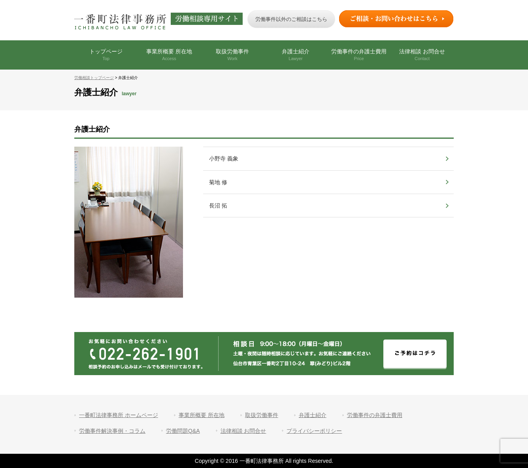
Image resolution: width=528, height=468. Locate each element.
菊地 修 (218, 182)
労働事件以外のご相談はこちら (291, 19)
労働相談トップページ (94, 77)
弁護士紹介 (295, 54)
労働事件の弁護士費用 (359, 54)
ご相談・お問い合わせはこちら (396, 18)
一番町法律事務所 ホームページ (118, 415)
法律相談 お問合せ (422, 54)
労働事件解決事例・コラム (112, 431)
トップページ (106, 54)
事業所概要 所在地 (169, 54)
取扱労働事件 (232, 54)
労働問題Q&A (183, 431)
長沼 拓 (218, 205)
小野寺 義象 (223, 158)
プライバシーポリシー (314, 431)
